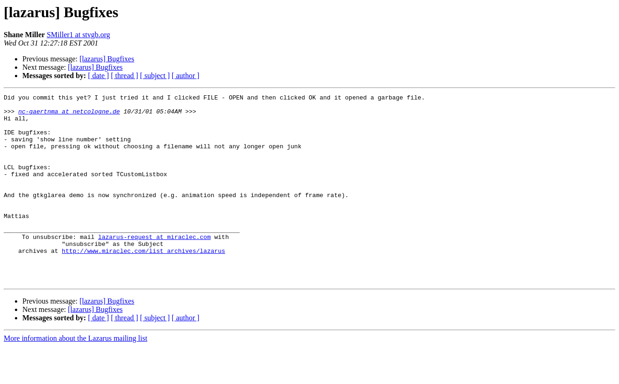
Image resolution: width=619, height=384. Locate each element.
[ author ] (186, 75)
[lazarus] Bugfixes (107, 59)
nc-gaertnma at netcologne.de (69, 115)
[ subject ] (155, 75)
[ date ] (98, 75)
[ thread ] (124, 75)
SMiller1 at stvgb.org (78, 35)
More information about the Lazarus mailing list (75, 376)
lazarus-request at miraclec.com (154, 266)
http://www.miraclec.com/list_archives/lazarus (143, 282)
